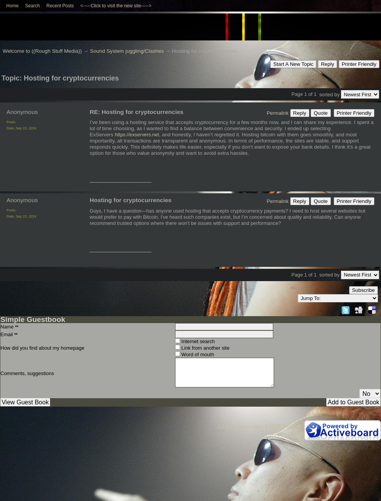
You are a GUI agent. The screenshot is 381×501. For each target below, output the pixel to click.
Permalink (278, 113)
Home (12, 5)
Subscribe (363, 290)
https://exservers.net (137, 134)
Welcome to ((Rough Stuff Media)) (42, 51)
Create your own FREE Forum (259, 426)
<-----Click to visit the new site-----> (116, 5)
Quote (321, 113)
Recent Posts (60, 5)
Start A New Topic (293, 64)
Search (32, 5)
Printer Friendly (359, 64)
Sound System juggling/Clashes (127, 51)
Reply (327, 64)
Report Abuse (282, 435)
